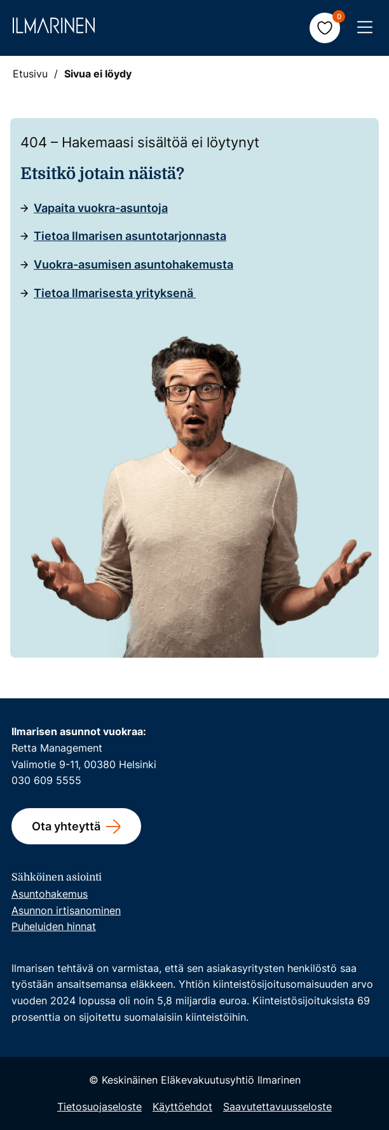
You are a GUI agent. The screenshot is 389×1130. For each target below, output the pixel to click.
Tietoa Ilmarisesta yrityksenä (115, 293)
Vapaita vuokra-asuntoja (101, 208)
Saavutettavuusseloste (277, 1106)
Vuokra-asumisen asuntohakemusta (133, 264)
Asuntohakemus (49, 893)
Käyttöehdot (182, 1106)
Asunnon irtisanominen (66, 910)
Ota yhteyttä (66, 826)
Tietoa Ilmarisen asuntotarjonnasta (130, 236)
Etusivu (30, 73)
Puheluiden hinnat (53, 926)
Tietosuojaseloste (99, 1106)
